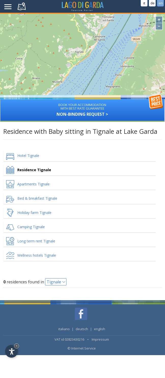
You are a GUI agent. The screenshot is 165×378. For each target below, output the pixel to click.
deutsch (82, 329)
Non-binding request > (82, 108)
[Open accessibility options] (11, 351)
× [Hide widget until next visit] (17, 346)
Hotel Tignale (28, 155)
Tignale (54, 282)
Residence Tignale (34, 169)
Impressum (100, 339)
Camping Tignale (31, 226)
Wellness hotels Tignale (36, 255)
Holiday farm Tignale (34, 212)
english (99, 329)
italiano (64, 329)
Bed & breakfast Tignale (37, 198)
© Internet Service (81, 348)
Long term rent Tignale (36, 241)
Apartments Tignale (33, 184)
